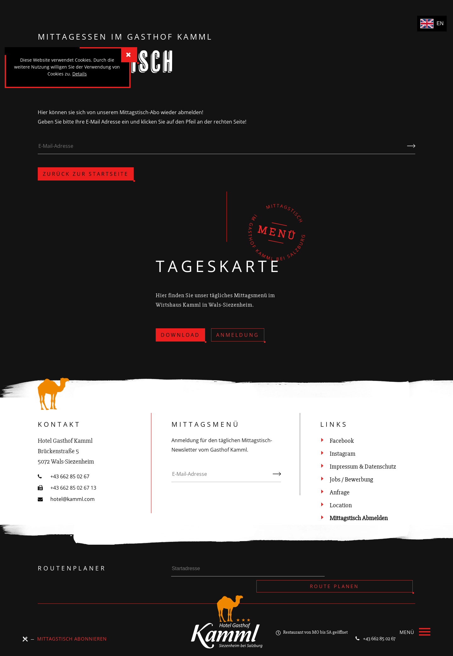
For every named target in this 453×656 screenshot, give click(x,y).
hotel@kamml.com (66, 499)
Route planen (376, 570)
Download (180, 334)
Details (79, 74)
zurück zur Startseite (86, 173)
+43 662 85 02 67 (370, 629)
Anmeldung (237, 334)
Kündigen (411, 150)
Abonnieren (277, 478)
